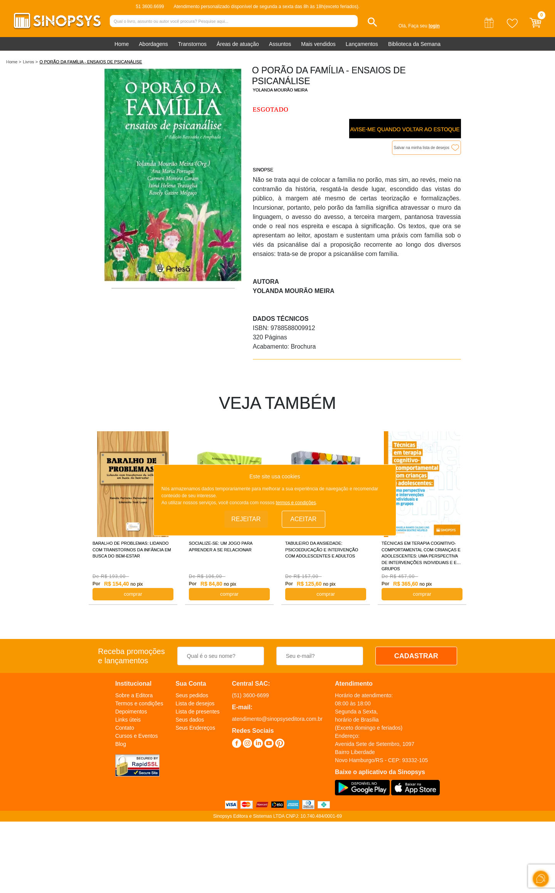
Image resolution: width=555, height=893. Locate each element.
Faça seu (423, 26)
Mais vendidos (318, 44)
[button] (372, 22)
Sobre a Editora (134, 695)
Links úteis (128, 720)
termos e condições (296, 502)
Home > (13, 61)
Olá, (403, 26)
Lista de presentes (197, 711)
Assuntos (280, 44)
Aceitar (303, 518)
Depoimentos (131, 711)
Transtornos (192, 44)
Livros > (30, 61)
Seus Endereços (195, 728)
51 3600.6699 (150, 6)
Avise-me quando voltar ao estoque (404, 129)
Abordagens (153, 44)
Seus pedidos (191, 695)
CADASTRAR (416, 656)
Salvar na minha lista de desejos (421, 148)
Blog (120, 744)
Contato (124, 728)
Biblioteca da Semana (414, 44)
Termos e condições (139, 703)
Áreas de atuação (238, 44)
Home (121, 44)
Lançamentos (362, 44)
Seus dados (189, 720)
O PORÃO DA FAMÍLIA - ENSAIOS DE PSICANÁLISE (91, 61)
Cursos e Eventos (136, 736)
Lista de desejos (194, 703)
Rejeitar (246, 518)
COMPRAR (133, 594)
